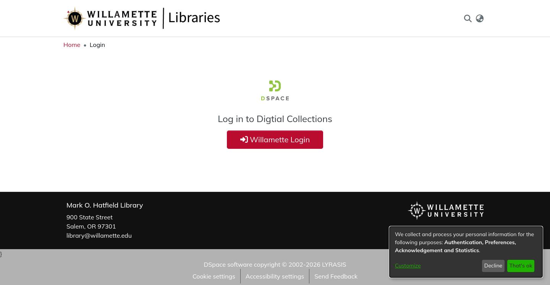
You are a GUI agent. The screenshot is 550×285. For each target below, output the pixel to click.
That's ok (520, 265)
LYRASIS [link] (334, 264)
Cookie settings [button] (213, 276)
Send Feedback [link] (336, 276)
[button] (467, 18)
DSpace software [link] (228, 264)
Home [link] (71, 44)
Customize (408, 265)
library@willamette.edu (99, 235)
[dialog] (466, 252)
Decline (493, 265)
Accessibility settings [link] (275, 276)
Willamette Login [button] (275, 139)
